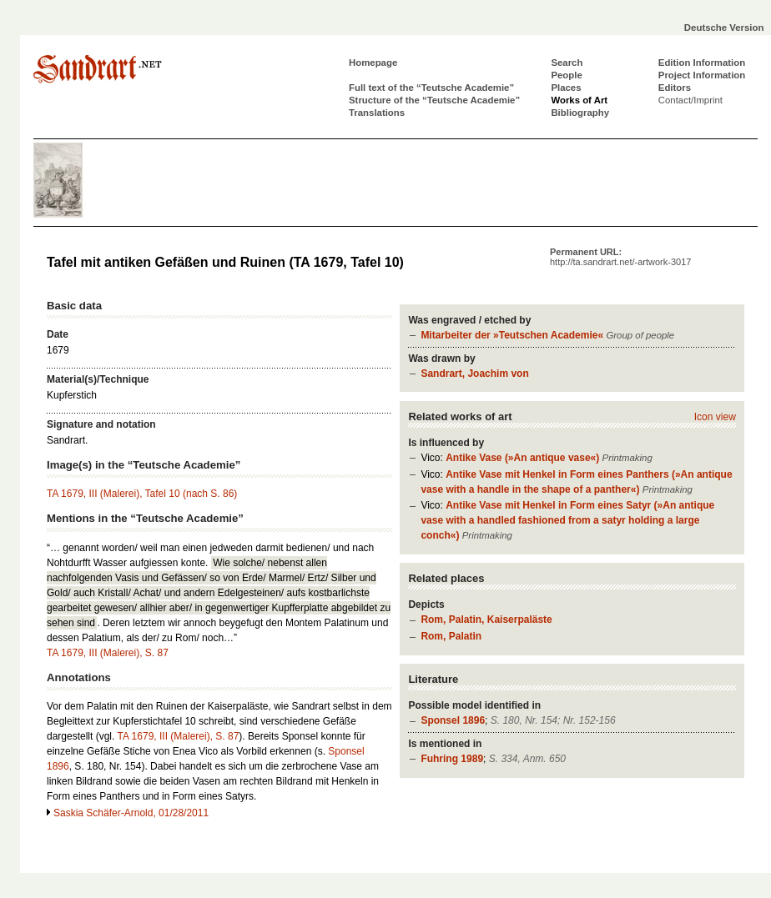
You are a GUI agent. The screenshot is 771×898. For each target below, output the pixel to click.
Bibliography (580, 113)
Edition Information (701, 63)
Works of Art (579, 100)
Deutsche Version (724, 28)
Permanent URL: (620, 257)
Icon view (715, 417)
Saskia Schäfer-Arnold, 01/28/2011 (131, 813)
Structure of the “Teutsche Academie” (434, 100)
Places (566, 88)
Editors (674, 88)
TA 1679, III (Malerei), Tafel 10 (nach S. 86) (142, 493)
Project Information (701, 75)
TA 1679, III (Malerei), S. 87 (108, 653)
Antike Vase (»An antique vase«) (522, 458)
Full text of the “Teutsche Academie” (431, 88)
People (566, 75)
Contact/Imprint (690, 100)
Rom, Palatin (451, 636)
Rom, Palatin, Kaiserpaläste (486, 619)
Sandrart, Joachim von (474, 373)
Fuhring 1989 (452, 759)
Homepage (373, 63)
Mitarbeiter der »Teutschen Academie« (512, 335)
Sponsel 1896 (453, 720)
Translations (377, 113)
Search (566, 63)
